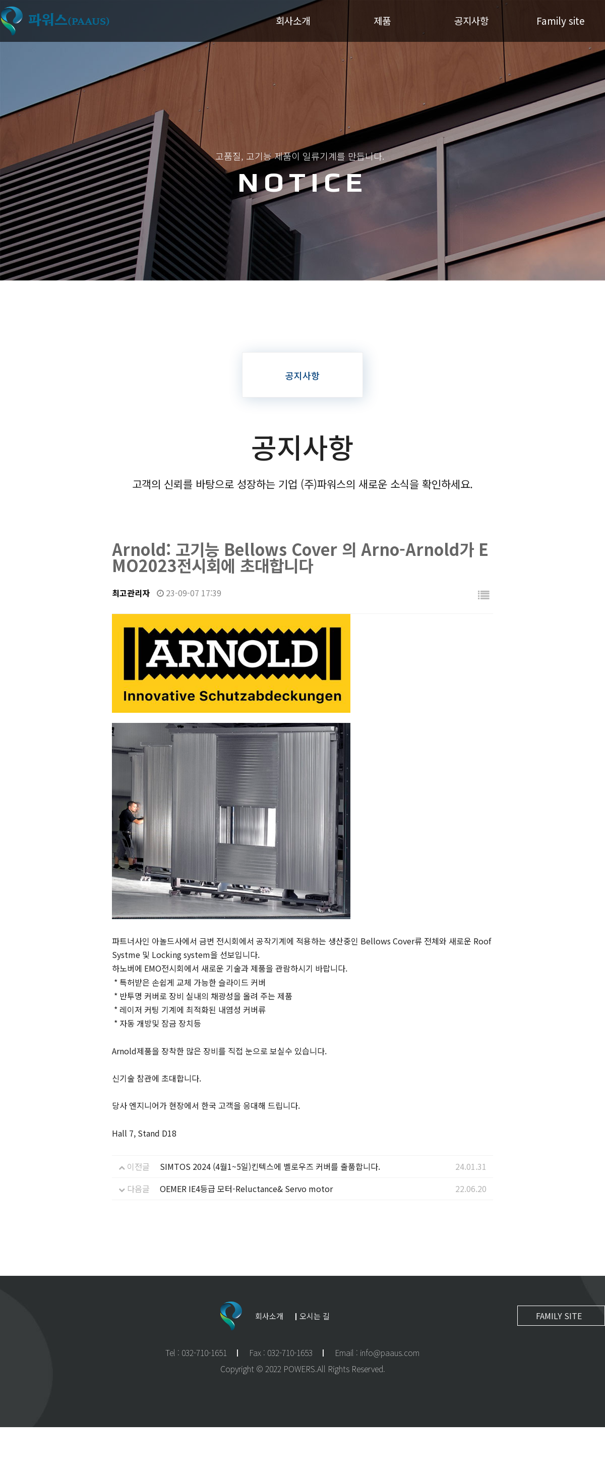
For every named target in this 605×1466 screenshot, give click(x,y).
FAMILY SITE (559, 1316)
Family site (560, 20)
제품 (382, 20)
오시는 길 (314, 1316)
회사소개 (293, 20)
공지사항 (471, 20)
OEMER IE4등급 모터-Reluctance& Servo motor (246, 1188)
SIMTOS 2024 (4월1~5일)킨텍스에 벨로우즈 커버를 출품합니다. (270, 1166)
